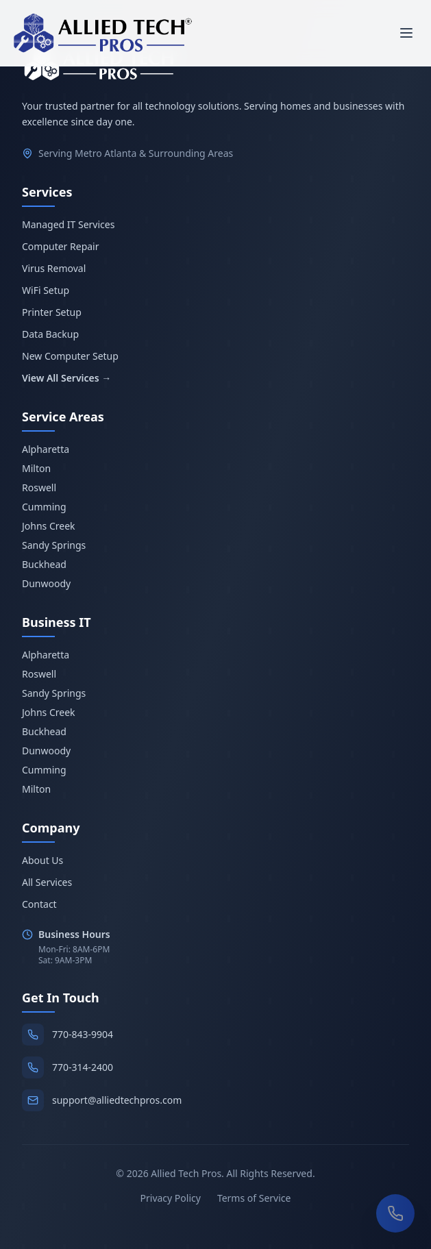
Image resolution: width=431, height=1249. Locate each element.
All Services (47, 882)
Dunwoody (46, 583)
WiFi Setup (45, 290)
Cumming (44, 506)
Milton (36, 468)
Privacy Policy (170, 1197)
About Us (42, 860)
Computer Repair (60, 246)
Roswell (39, 487)
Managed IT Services (68, 224)
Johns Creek (48, 525)
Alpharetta (45, 449)
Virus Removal (54, 268)
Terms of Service (254, 1197)
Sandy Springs (54, 545)
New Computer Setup (70, 355)
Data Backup (50, 334)
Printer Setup (52, 312)
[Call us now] (395, 1213)
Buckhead (44, 564)
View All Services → (66, 377)
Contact (39, 904)
